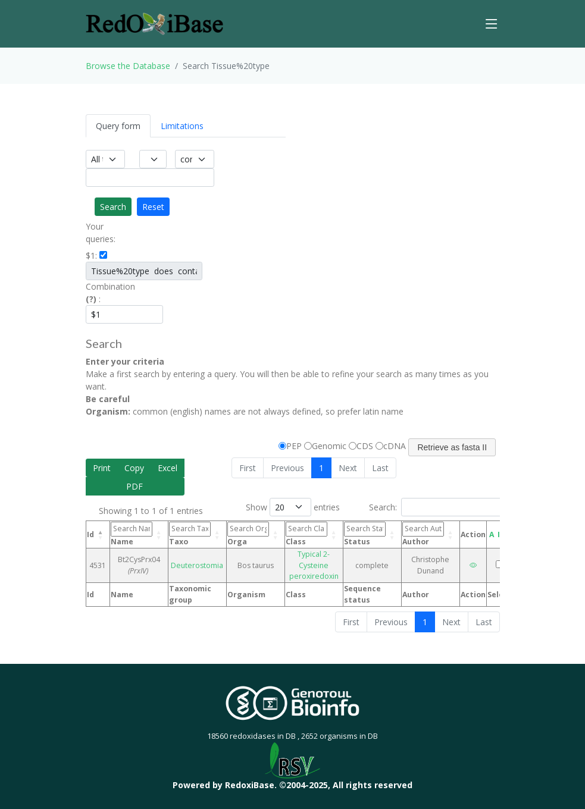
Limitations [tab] (182, 125)
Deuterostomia (197, 565)
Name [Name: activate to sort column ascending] (131, 534)
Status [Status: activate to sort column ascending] (365, 534)
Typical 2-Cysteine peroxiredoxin (314, 565)
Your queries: (100, 232)
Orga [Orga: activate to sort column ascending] (248, 534)
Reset (153, 206)
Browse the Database (128, 65)
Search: (437, 507)
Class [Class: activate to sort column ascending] (306, 534)
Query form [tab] (118, 125)
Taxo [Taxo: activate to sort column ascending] (190, 534)
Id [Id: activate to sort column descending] (90, 534)
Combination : (102, 293)
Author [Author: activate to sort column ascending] (423, 534)
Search (113, 206)
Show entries (293, 507)
